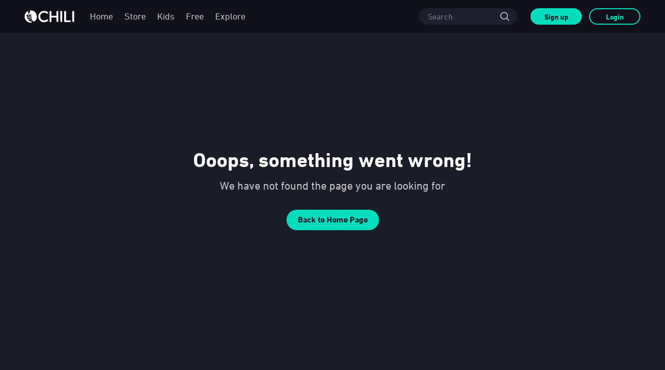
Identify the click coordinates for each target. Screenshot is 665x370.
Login (615, 16)
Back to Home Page (333, 220)
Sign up (556, 16)
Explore (230, 16)
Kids (166, 16)
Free (195, 16)
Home (101, 16)
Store (135, 16)
